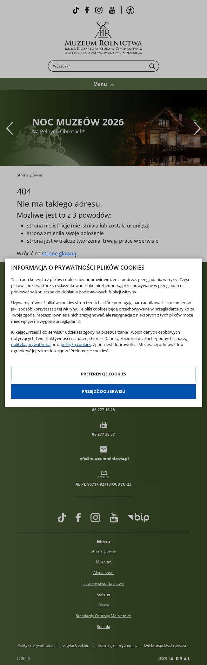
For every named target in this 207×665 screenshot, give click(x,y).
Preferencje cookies (103, 374)
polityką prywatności (30, 344)
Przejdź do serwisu (103, 391)
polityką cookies (76, 344)
